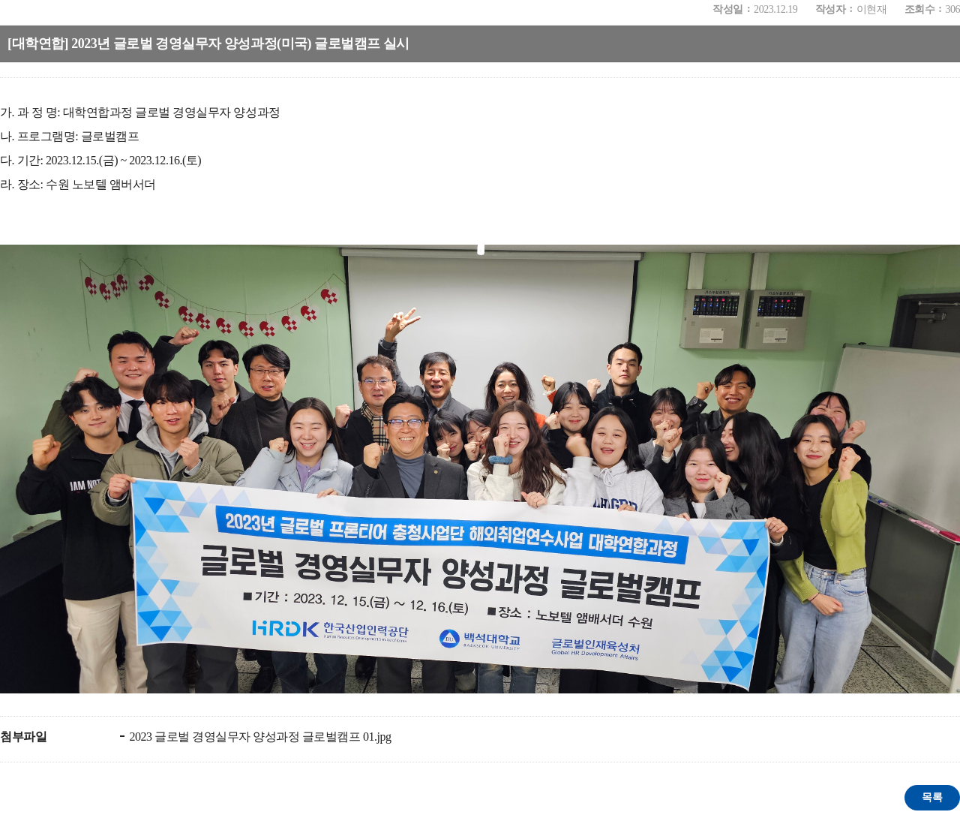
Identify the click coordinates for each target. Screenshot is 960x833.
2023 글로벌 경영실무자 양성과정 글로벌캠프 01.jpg (259, 736)
